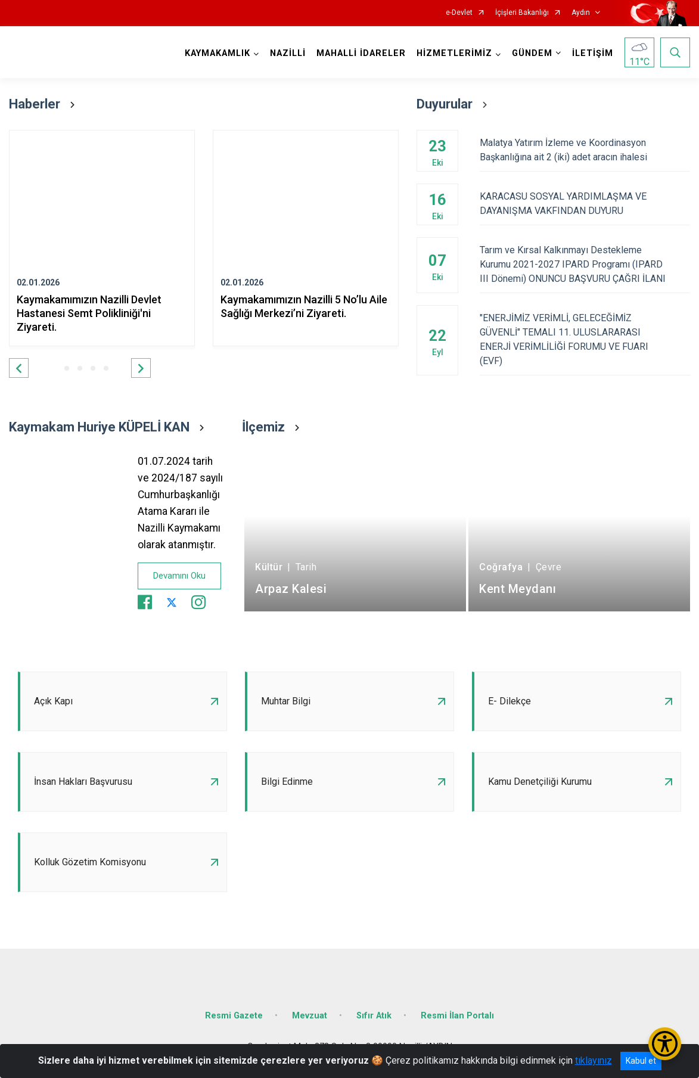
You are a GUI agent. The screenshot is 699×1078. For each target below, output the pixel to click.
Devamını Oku (179, 575)
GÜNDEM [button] (532, 53)
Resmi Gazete (234, 1016)
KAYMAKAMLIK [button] (217, 53)
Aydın (580, 13)
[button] (19, 368)
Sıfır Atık (374, 1016)
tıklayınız (593, 1060)
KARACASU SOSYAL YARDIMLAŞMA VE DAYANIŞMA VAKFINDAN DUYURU (585, 203)
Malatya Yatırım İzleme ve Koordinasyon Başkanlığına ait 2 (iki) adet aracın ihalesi (585, 150)
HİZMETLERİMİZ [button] (454, 53)
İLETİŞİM (592, 53)
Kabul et (641, 1060)
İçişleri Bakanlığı (522, 13)
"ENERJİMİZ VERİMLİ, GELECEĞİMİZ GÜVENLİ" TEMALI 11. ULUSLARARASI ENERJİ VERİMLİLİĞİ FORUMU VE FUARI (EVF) (585, 339)
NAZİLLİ (288, 53)
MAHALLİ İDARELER (361, 53)
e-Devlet (459, 13)
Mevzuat (309, 1016)
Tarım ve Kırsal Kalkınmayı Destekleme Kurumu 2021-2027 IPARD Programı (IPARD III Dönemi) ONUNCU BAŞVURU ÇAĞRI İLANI (585, 264)
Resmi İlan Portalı (457, 1016)
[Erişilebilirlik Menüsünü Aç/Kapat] (664, 1043)
